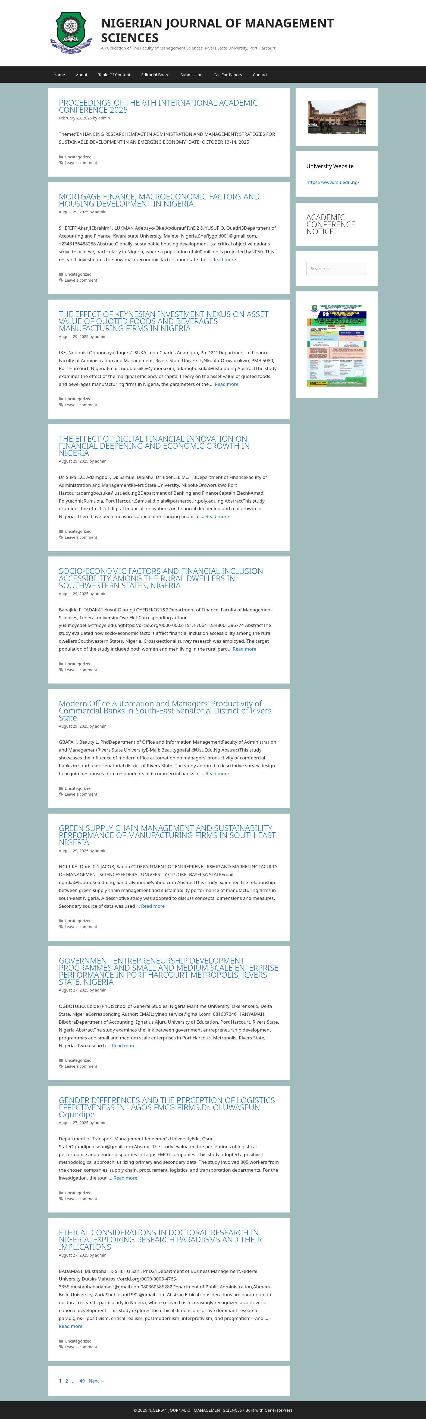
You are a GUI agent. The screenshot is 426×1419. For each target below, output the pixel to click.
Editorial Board (155, 74)
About (81, 74)
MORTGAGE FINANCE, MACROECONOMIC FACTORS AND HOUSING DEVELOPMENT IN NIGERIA (159, 200)
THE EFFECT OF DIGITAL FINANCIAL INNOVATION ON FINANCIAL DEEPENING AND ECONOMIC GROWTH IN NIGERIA (154, 445)
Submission (191, 74)
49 (82, 1381)
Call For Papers (228, 74)
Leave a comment (81, 162)
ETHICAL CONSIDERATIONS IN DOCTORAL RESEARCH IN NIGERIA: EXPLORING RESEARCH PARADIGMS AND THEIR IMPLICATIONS (160, 1239)
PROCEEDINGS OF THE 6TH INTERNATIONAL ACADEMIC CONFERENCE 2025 (158, 106)
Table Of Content (114, 74)
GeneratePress (279, 1410)
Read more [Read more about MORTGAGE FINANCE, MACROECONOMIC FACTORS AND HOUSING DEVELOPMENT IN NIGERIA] (224, 259)
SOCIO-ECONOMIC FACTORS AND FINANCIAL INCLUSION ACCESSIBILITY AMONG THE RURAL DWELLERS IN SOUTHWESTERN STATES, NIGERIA (161, 577)
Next (97, 1381)
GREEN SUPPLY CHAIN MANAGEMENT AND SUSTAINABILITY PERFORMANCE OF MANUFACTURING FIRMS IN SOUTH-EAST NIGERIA (167, 835)
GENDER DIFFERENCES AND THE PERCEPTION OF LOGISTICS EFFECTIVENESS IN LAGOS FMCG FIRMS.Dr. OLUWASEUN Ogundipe (167, 1107)
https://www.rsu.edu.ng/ (332, 182)
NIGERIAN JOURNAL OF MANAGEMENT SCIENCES (217, 30)
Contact (260, 74)
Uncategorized (78, 156)
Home (59, 74)
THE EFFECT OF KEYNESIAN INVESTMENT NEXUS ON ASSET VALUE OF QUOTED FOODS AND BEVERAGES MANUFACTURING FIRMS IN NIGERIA (164, 321)
